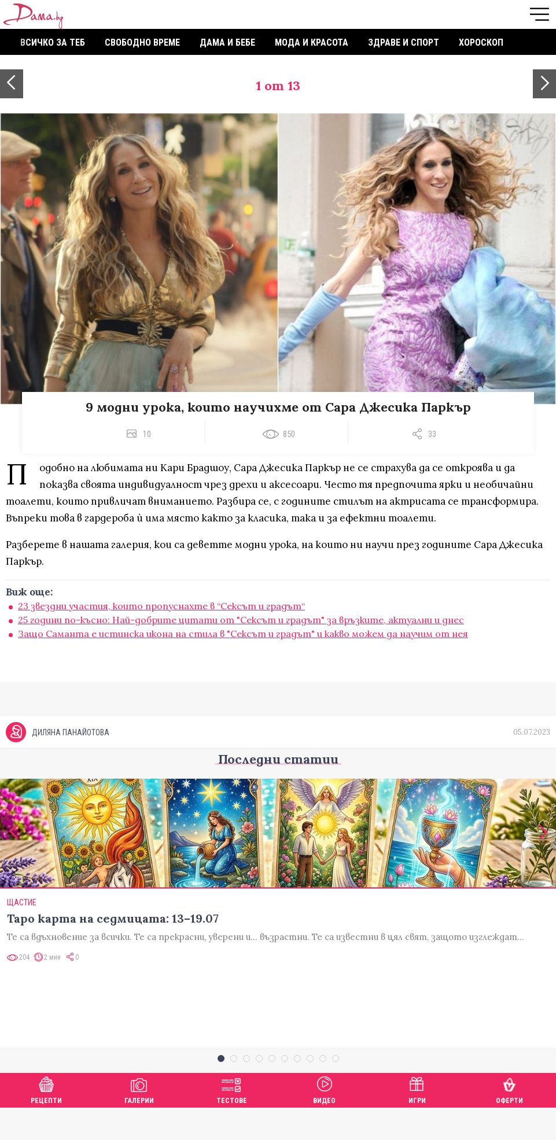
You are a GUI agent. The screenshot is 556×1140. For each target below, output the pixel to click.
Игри (417, 1121)
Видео (324, 1121)
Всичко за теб (52, 42)
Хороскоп (481, 42)
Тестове (231, 1121)
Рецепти (46, 1121)
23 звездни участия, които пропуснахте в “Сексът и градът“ (161, 606)
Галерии (139, 1121)
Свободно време (142, 42)
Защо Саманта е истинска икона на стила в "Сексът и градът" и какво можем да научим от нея (243, 633)
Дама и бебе (227, 42)
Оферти (509, 1121)
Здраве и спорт (403, 42)
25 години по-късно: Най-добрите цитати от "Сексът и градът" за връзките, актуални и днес (241, 619)
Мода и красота (311, 42)
